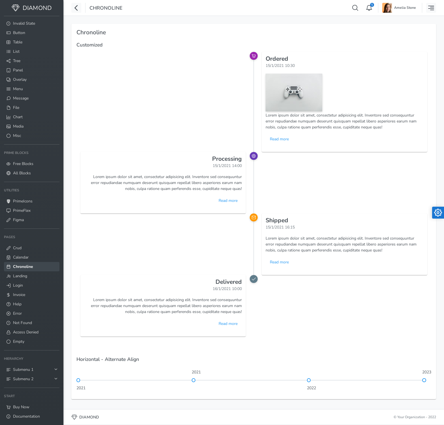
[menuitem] (31, 23)
